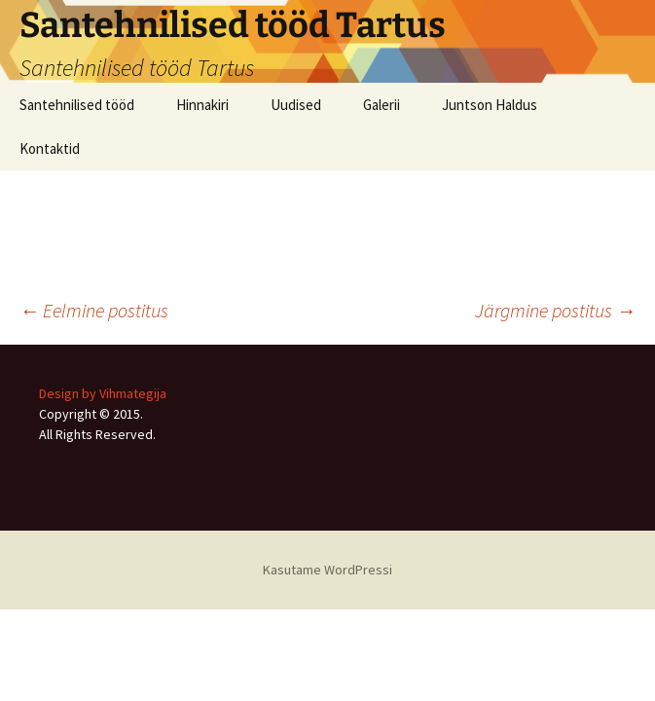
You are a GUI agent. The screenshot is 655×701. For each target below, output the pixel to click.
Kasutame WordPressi (327, 569)
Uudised (296, 104)
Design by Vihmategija (102, 393)
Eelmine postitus (93, 310)
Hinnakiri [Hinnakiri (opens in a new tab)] (202, 104)
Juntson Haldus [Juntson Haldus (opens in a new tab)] (489, 104)
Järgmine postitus (555, 310)
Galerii (381, 104)
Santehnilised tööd (76, 104)
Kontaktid (49, 148)
